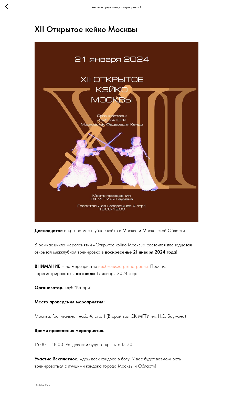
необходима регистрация (123, 266)
